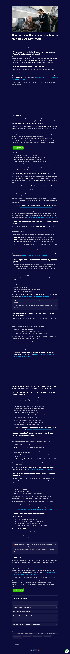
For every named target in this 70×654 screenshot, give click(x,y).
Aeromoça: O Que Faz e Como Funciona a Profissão (34, 255)
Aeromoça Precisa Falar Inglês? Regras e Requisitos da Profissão (36, 207)
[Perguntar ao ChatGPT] (31, 650)
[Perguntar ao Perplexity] (34, 650)
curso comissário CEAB (47, 635)
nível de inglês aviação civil (40, 633)
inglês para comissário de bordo (18, 633)
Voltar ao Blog (15, 3)
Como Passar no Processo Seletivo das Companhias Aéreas (42, 217)
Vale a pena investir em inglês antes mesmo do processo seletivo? (28, 167)
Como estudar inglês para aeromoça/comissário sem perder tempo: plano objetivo (32, 165)
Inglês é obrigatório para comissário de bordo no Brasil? (26, 155)
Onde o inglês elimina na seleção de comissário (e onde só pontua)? (29, 159)
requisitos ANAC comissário (17, 637)
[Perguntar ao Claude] (39, 650)
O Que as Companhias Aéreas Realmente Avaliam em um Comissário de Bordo (34, 509)
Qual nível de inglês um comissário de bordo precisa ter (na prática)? (29, 157)
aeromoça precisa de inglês (29, 633)
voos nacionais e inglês (27, 635)
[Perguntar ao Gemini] (36, 650)
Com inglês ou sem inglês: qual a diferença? (23, 169)
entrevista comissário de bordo (52, 633)
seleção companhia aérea (17, 635)
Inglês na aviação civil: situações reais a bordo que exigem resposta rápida (30, 163)
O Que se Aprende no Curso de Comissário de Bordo (39, 429)
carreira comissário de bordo (37, 635)
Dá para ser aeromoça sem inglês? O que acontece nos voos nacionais (30, 161)
